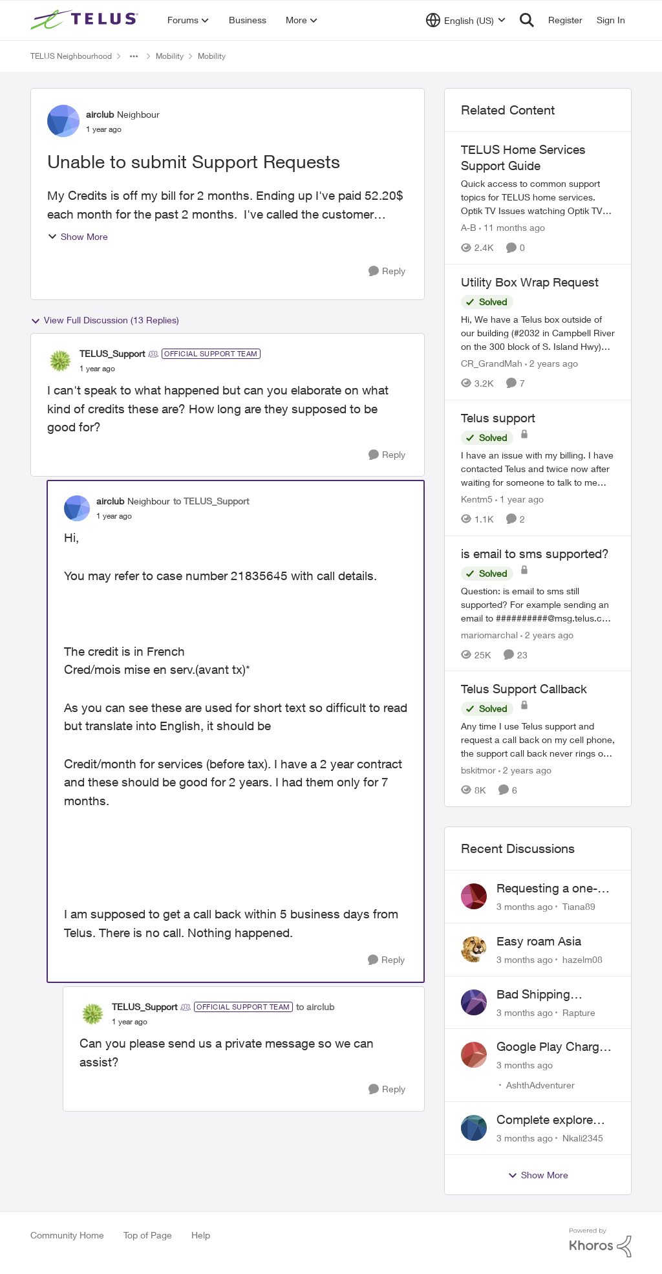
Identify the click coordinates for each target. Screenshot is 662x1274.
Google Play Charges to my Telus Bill (554, 1047)
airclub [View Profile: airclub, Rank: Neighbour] (100, 114)
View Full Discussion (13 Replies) (104, 320)
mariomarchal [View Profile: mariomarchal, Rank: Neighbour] (489, 634)
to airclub (315, 1006)
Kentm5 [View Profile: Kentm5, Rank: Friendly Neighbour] (477, 498)
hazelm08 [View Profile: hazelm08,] (582, 959)
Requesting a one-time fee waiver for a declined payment (551, 888)
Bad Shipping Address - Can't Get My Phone (550, 994)
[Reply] (387, 271)
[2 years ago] (551, 363)
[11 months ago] (512, 227)
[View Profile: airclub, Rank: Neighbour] (63, 121)
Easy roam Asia (538, 941)
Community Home (67, 1234)
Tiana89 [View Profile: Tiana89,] (578, 906)
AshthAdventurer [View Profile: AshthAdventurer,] (540, 1084)
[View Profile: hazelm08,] (474, 949)
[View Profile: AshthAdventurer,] (474, 1055)
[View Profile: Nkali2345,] (474, 1128)
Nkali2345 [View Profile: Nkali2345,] (582, 1137)
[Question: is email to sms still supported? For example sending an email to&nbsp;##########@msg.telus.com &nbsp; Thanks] (538, 603)
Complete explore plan (544, 1120)
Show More (77, 236)
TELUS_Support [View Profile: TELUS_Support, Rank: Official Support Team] (112, 353)
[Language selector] (465, 20)
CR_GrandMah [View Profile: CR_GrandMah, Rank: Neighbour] (491, 363)
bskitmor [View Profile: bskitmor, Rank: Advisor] (478, 769)
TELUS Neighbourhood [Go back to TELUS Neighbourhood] (71, 56)
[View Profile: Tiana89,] (474, 896)
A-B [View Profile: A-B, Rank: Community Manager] (468, 227)
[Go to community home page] (86, 20)
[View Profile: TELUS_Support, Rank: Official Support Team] (60, 361)
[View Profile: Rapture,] (474, 1002)
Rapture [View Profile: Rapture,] (578, 1011)
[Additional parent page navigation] (134, 56)
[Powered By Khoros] (601, 1243)
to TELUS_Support (211, 500)
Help (200, 1234)
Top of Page (147, 1234)
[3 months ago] (524, 906)
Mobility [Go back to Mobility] (170, 56)
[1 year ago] (519, 499)
